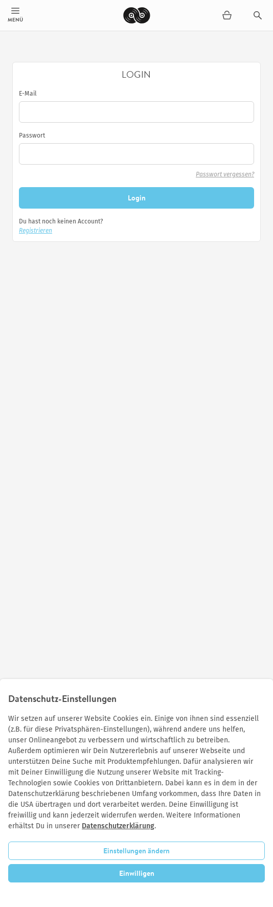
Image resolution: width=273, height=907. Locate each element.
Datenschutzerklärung (118, 826)
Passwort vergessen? (225, 174)
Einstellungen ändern (136, 851)
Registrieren (35, 230)
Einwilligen (136, 873)
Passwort (32, 135)
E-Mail (28, 93)
